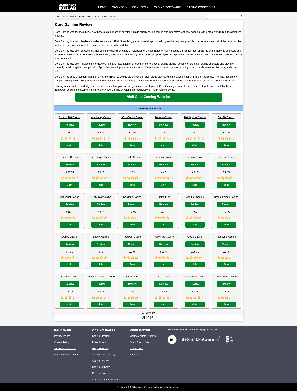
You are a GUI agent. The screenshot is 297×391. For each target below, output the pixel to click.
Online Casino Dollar (147, 387)
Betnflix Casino (226, 117)
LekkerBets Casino (226, 276)
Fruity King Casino (163, 236)
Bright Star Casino (101, 197)
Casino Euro (163, 197)
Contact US (136, 348)
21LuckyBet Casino (69, 117)
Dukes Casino (69, 236)
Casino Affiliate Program (143, 335)
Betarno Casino (163, 117)
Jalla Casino (132, 276)
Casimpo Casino (132, 197)
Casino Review (100, 360)
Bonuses (139, 7)
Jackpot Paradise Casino (101, 276)
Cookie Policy (61, 342)
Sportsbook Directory (103, 354)
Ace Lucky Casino (101, 117)
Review (69, 124)
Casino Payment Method (105, 379)
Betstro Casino (195, 157)
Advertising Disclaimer (66, 354)
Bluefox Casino (226, 157)
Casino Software (167, 7)
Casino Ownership (200, 7)
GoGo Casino (195, 236)
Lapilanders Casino (195, 276)
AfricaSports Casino (132, 117)
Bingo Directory (100, 348)
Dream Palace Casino (226, 197)
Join (69, 145)
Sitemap (134, 354)
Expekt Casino (101, 236)
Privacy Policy (62, 335)
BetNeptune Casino (195, 117)
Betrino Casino (70, 157)
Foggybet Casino (132, 236)
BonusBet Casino (69, 197)
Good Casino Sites (140, 342)
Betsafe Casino (132, 157)
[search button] (241, 16)
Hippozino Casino (226, 236)
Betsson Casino (163, 157)
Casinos (118, 7)
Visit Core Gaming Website (148, 97)
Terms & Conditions (65, 348)
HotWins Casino (70, 276)
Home (102, 7)
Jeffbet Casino (164, 276)
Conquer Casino (195, 197)
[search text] (224, 16)
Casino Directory (101, 335)
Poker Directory (100, 342)
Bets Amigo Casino (100, 157)
